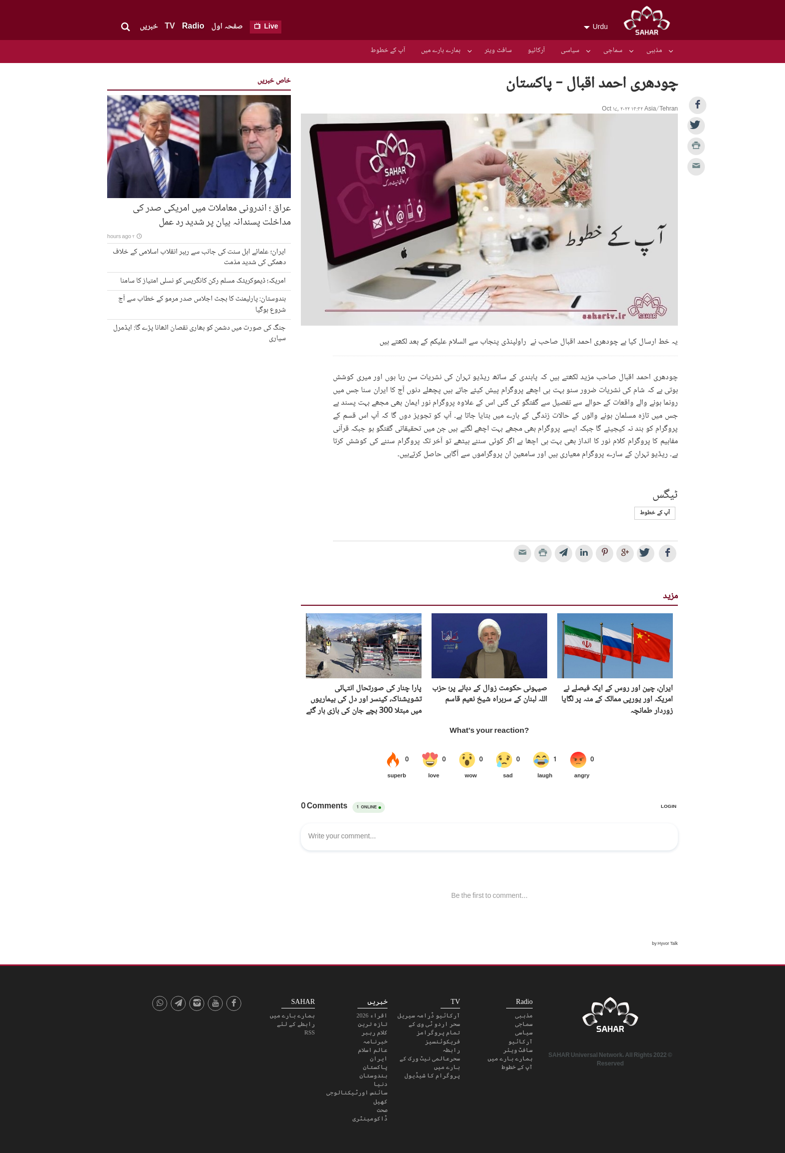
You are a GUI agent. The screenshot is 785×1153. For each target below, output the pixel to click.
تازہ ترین (372, 1023)
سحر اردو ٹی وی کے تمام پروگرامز (434, 1028)
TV (170, 27)
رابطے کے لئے (296, 1023)
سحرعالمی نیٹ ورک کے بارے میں (430, 1062)
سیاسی (570, 51)
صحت (382, 1109)
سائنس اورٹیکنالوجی (356, 1092)
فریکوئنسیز (442, 1041)
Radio (193, 27)
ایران (378, 1058)
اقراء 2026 (371, 1015)
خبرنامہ (375, 1041)
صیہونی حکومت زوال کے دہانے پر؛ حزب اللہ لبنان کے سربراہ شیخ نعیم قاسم (489, 694)
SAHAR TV (610, 1017)
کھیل (380, 1101)
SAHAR (650, 22)
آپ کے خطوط (387, 51)
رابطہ (451, 1049)
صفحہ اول (227, 27)
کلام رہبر (374, 1032)
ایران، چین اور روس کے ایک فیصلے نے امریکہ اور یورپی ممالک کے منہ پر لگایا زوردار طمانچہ (617, 700)
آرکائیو (536, 51)
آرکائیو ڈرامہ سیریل (429, 1015)
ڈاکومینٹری (369, 1118)
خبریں (149, 27)
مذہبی (654, 51)
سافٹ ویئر (498, 51)
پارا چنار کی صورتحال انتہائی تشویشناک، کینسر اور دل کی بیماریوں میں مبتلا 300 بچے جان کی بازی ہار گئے (364, 700)
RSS (309, 1032)
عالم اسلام (372, 1049)
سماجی (612, 51)
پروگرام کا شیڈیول (432, 1075)
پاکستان (375, 1066)
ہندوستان (373, 1075)
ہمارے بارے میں (441, 51)
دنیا (380, 1083)
